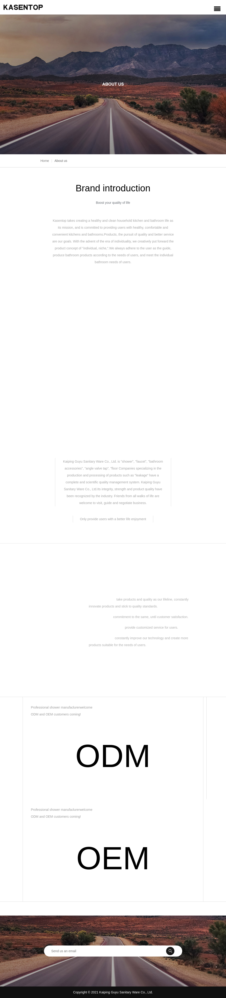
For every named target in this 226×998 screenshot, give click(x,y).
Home (45, 161)
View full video (113, 355)
